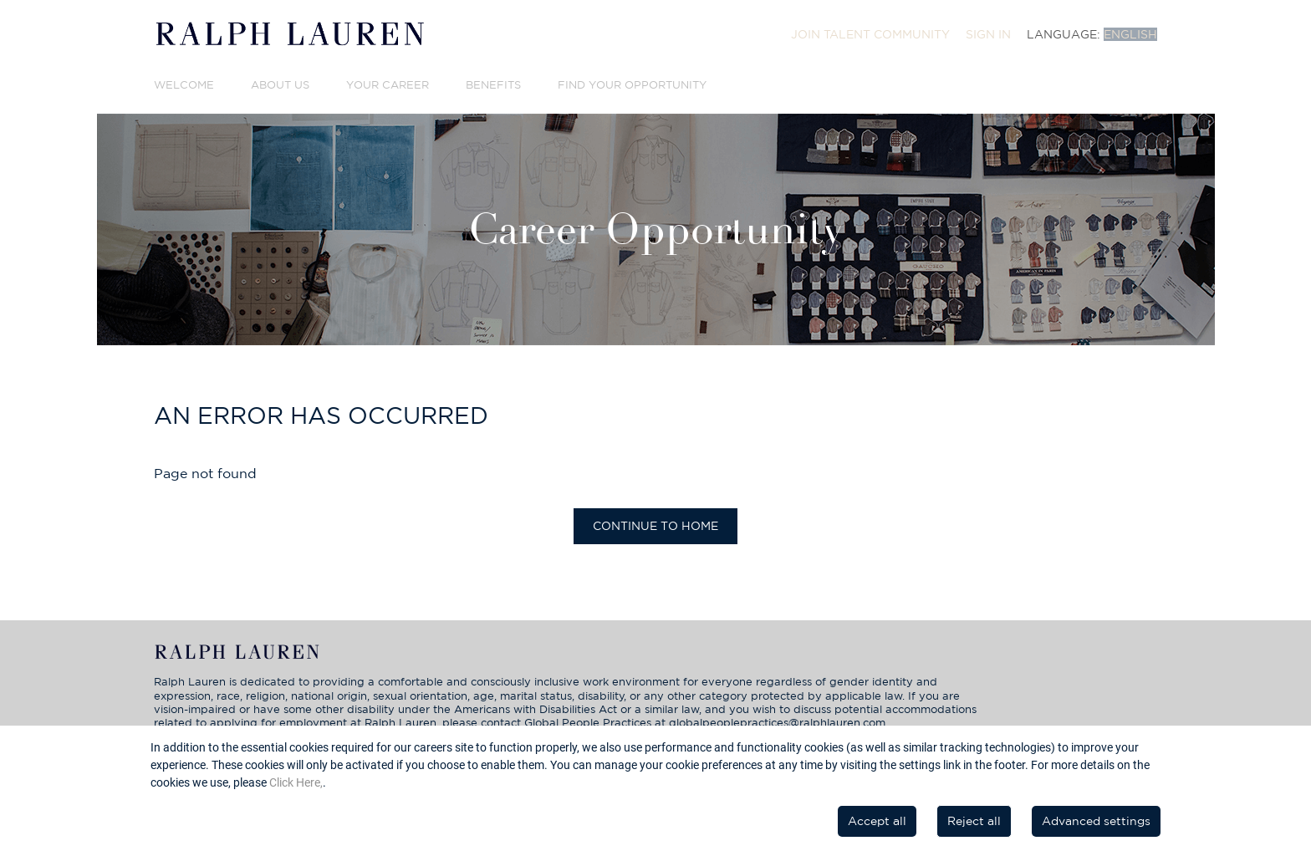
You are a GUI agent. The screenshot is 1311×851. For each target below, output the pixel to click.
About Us (280, 85)
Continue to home (655, 526)
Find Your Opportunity (632, 85)
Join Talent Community (870, 34)
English (1130, 34)
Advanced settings (1096, 821)
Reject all (974, 821)
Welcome (184, 85)
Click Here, (296, 782)
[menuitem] (870, 34)
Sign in (988, 34)
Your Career (387, 85)
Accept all (877, 821)
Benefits (493, 85)
